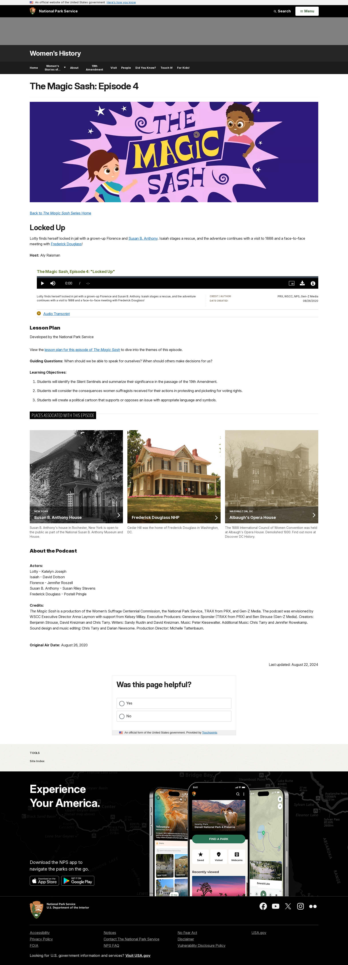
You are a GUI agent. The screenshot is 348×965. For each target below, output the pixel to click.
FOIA (34, 945)
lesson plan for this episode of (82, 349)
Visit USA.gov (137, 955)
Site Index (37, 761)
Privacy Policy (41, 939)
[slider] (177, 277)
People (126, 67)
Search (282, 11)
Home (34, 67)
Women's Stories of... (55, 67)
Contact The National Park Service (131, 939)
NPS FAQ (111, 945)
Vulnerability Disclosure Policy (201, 945)
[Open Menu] (307, 11)
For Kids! (183, 67)
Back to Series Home (60, 213)
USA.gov (258, 932)
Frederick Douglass (66, 244)
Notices (110, 932)
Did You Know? (145, 67)
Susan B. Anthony (143, 238)
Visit (114, 67)
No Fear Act (187, 932)
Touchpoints (209, 732)
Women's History (55, 53)
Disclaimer (186, 939)
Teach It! (166, 67)
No (128, 716)
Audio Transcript (56, 314)
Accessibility (40, 932)
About (74, 67)
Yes (129, 703)
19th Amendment (94, 67)
